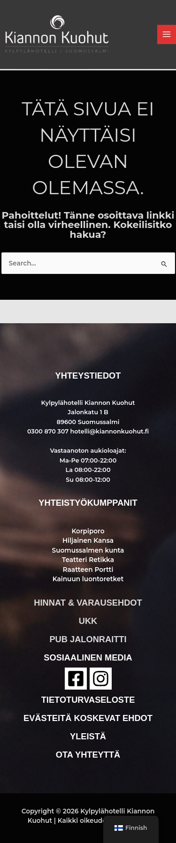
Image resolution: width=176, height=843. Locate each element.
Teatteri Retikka (88, 559)
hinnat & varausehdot (88, 603)
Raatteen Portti (88, 569)
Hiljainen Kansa (88, 540)
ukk (88, 621)
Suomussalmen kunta (88, 550)
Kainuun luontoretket (88, 579)
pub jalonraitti (87, 639)
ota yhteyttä (88, 754)
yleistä (88, 736)
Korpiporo (87, 531)
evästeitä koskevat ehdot (88, 718)
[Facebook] (76, 679)
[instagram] (101, 679)
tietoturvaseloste (88, 700)
